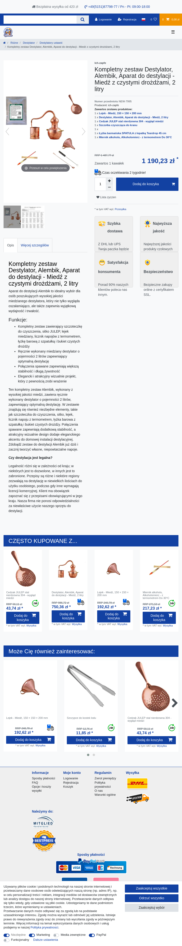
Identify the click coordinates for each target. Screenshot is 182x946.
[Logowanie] (103, 19)
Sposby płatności (43, 778)
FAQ (35, 782)
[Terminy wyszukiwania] (40, 19)
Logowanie (70, 778)
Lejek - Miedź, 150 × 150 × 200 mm (120, 113)
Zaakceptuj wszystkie (151, 888)
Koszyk (68, 786)
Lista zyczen (106, 197)
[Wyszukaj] (83, 19)
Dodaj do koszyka (154, 184)
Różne (14, 42)
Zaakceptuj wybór (152, 907)
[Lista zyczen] (153, 19)
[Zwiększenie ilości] (109, 181)
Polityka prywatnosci (44, 927)
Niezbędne (18, 935)
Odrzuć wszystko (151, 898)
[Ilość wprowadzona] (100, 184)
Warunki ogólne (105, 794)
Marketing (43, 935)
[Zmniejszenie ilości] (109, 187)
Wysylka (31, 625)
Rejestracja (71, 782)
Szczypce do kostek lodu (81, 717)
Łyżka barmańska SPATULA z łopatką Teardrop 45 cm (132, 133)
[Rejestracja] (127, 19)
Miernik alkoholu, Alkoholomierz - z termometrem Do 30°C (135, 137)
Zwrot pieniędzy (105, 778)
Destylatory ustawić (50, 42)
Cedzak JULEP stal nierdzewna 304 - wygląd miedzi (131, 121)
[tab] (11, 245)
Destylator (28, 42)
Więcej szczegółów (35, 245)
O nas (99, 790)
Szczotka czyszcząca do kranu (118, 125)
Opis (10, 245)
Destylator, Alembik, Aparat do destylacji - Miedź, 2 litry (133, 117)
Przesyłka (120, 209)
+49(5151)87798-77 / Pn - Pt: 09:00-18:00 (117, 7)
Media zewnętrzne (73, 935)
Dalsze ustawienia (45, 939)
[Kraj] (143, 19)
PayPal (101, 935)
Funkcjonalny (20, 939)
